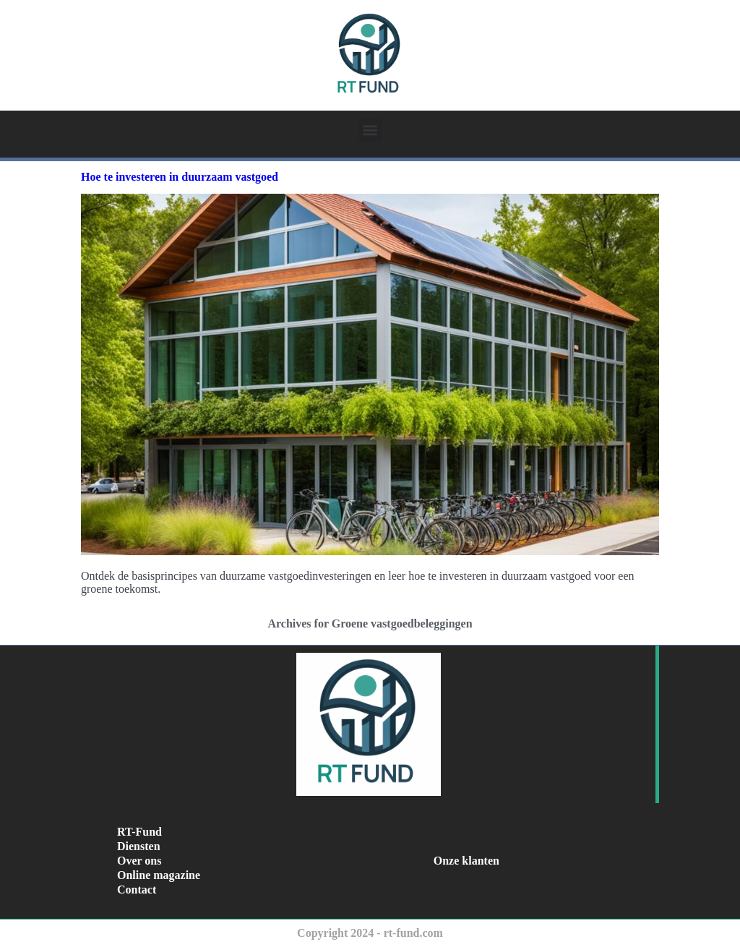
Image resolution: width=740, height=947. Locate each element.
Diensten (138, 846)
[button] (370, 130)
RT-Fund (139, 832)
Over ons (139, 860)
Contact (136, 889)
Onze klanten (466, 860)
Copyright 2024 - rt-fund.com (370, 933)
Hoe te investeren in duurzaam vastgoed (179, 177)
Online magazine (158, 875)
